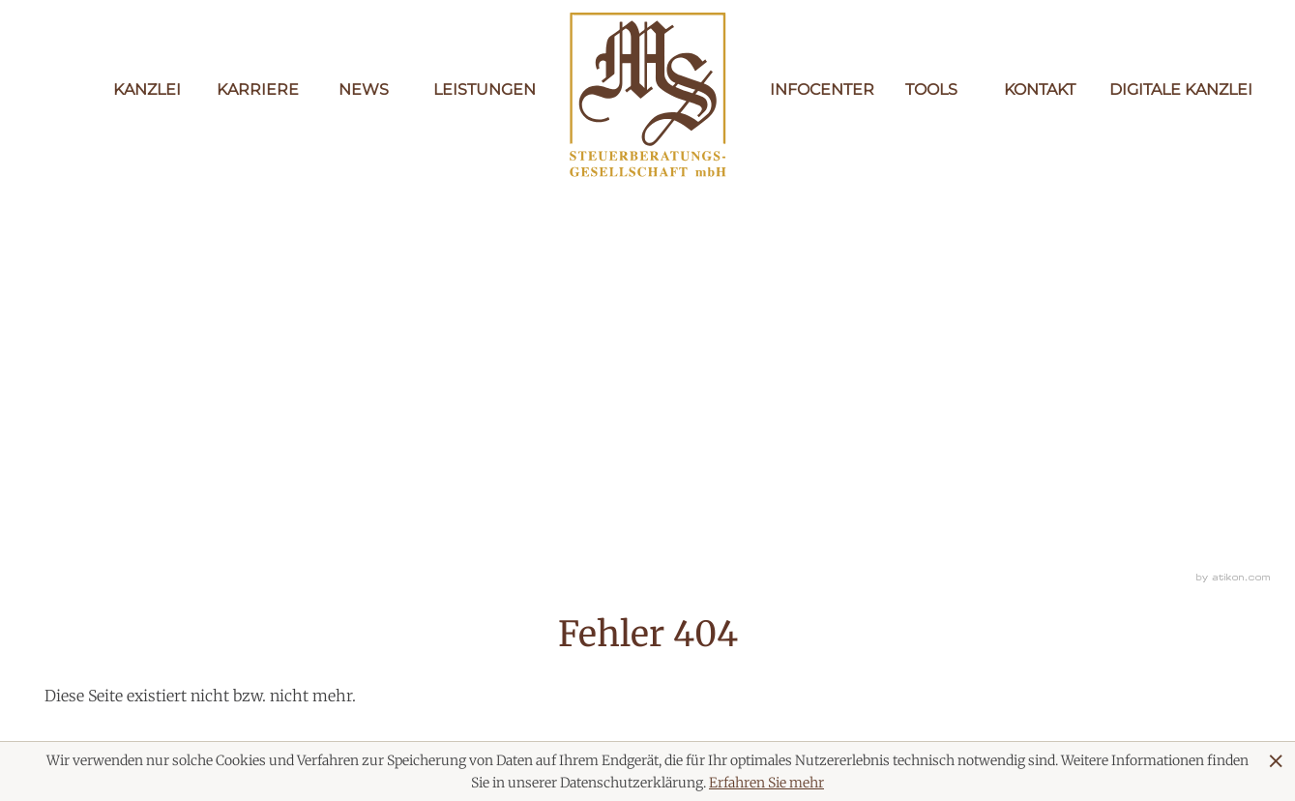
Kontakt (1039, 89)
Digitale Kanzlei (1148, 89)
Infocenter (816, 89)
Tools (931, 89)
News (363, 89)
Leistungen (472, 89)
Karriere (255, 89)
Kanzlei (147, 89)
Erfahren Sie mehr (766, 782)
